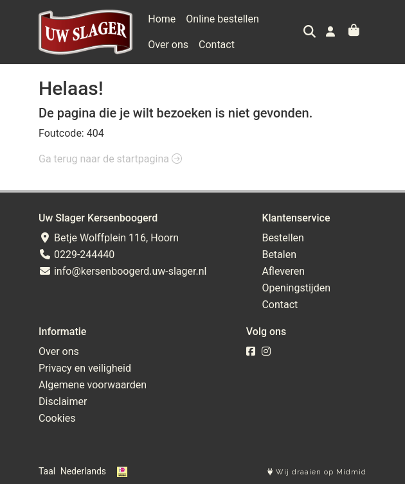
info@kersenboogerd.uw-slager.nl (122, 271)
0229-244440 (76, 254)
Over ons (168, 45)
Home (162, 19)
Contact (217, 45)
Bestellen (283, 238)
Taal (47, 471)
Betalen (279, 254)
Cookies (57, 418)
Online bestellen (222, 19)
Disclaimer (63, 401)
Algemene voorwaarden (93, 385)
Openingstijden (296, 288)
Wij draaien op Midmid (316, 472)
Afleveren (283, 271)
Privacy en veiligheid (85, 368)
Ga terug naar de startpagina (110, 159)
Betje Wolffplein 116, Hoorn (109, 238)
